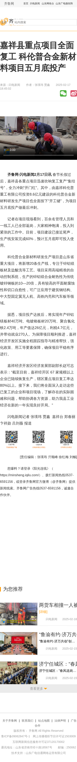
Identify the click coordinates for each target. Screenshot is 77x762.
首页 (25, 3)
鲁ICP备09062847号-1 (15, 736)
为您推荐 (13, 589)
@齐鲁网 (58, 481)
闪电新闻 (35, 3)
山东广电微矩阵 (64, 3)
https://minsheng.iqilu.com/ (19, 475)
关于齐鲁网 (9, 720)
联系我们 (27, 720)
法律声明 (60, 720)
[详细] (43, 612)
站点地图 (44, 720)
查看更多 (36, 688)
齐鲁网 (9, 3)
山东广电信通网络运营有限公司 (46, 753)
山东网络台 (48, 3)
